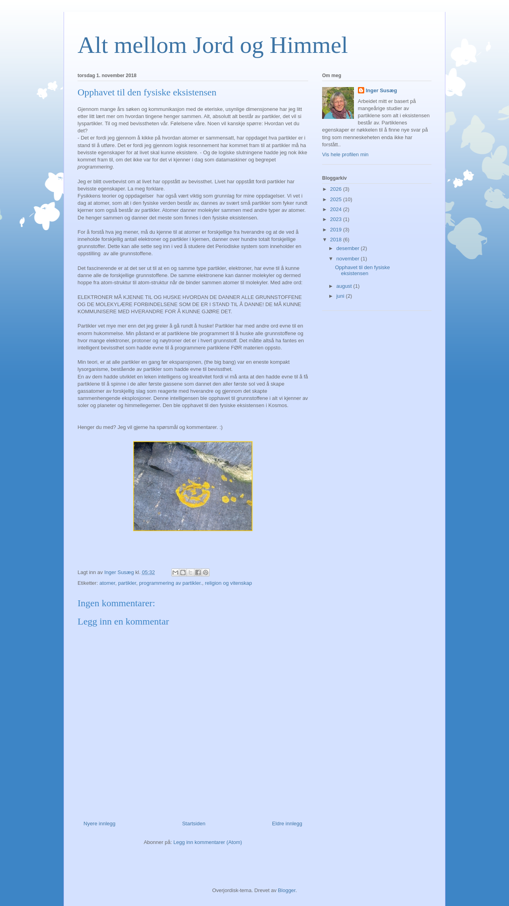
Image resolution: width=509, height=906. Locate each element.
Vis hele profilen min (345, 154)
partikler (127, 583)
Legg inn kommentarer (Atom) (207, 842)
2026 (336, 189)
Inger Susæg (381, 90)
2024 (336, 209)
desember (348, 248)
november (348, 259)
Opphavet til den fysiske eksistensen (362, 270)
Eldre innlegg (287, 823)
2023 (336, 219)
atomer (107, 583)
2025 (336, 199)
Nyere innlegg (99, 823)
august (345, 286)
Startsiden (194, 823)
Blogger (286, 890)
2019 (336, 230)
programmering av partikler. (170, 583)
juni (341, 296)
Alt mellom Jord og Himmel (213, 45)
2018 (336, 240)
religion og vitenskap (228, 583)
